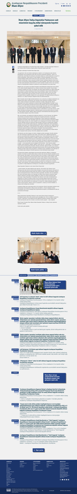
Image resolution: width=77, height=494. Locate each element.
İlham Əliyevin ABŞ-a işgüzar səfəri (10, 483)
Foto (58, 3)
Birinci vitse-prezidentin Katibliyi (36, 464)
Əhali (7, 466)
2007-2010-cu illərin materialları (65, 490)
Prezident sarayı (49, 465)
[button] (19, 250)
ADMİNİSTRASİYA (48, 11)
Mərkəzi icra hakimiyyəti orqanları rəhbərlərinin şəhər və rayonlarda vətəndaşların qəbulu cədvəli (64, 476)
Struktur (48, 464)
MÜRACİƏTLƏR (57, 11)
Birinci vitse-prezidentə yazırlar (38, 470)
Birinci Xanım (22, 466)
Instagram (61, 5)
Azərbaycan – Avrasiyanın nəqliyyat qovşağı (10, 479)
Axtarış (69, 11)
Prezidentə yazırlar (63, 464)
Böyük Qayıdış (8, 475)
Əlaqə (47, 466)
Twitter (68, 5)
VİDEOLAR (47, 275)
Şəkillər (34, 467)
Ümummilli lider (8, 463)
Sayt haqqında (51, 490)
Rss (70, 5)
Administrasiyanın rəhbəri (50, 463)
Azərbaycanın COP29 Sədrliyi (10, 481)
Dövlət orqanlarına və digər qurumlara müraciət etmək (64, 473)
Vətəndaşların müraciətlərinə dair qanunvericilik (64, 466)
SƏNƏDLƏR (15, 11)
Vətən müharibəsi (9, 473)
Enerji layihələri (8, 477)
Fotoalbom (8, 484)
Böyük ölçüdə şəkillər (37, 270)
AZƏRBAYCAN (22, 11)
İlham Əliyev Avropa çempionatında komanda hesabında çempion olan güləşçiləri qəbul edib (52, 377)
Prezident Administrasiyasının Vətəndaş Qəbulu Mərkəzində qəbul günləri (64, 468)
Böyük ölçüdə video (38, 233)
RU (67, 3)
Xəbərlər (34, 466)
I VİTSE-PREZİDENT (39, 11)
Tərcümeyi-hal (22, 465)
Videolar (34, 469)
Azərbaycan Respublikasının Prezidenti (29, 3)
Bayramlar (8, 470)
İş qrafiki (21, 464)
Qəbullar (42, 15)
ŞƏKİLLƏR (55, 275)
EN (70, 3)
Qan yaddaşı (8, 476)
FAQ (42, 490)
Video (63, 3)
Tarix (7, 464)
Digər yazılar (39, 450)
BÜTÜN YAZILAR (23, 275)
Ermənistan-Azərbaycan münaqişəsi (10, 472)
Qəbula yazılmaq (62, 470)
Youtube (64, 5)
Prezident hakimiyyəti (23, 463)
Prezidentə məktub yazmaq (64, 463)
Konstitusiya (8, 468)
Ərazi (7, 465)
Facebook (66, 5)
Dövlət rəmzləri (8, 469)
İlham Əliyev (17, 5)
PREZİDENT (30, 11)
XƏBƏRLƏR (8, 11)
